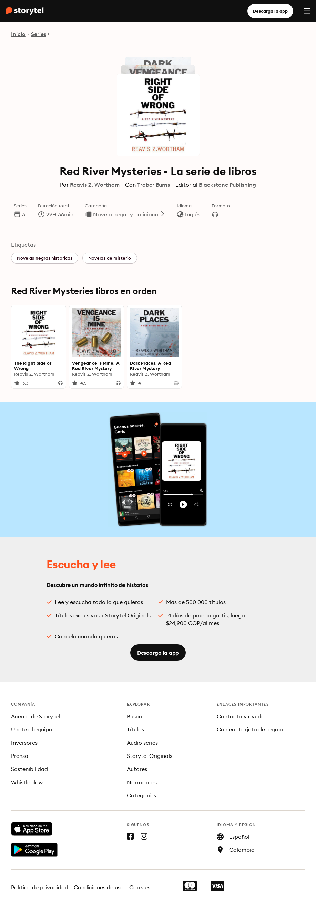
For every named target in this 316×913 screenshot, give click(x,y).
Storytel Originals (149, 755)
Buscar (135, 716)
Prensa (19, 755)
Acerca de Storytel (35, 716)
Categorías (141, 795)
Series (38, 34)
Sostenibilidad (29, 768)
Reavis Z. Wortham (94, 184)
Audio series (142, 742)
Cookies (139, 887)
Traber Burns (153, 184)
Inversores (24, 742)
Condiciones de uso (99, 887)
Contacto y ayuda (241, 716)
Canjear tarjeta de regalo (250, 729)
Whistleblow (27, 782)
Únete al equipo (31, 729)
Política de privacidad (39, 887)
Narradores (142, 782)
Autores (137, 768)
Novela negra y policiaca (129, 214)
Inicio (18, 34)
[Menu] (307, 11)
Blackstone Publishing (227, 184)
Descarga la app (270, 11)
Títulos (135, 729)
